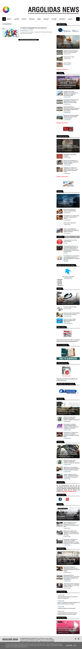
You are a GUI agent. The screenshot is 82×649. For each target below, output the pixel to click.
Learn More (69, 645)
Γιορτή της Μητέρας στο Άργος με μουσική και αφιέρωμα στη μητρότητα (68, 597)
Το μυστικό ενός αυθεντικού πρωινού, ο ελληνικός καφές (70, 210)
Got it (75, 645)
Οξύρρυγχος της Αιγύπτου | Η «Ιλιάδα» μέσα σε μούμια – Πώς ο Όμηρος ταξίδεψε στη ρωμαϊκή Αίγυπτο (71, 169)
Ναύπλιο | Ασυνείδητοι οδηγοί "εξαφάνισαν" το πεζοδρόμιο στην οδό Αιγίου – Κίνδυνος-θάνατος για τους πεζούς (71, 533)
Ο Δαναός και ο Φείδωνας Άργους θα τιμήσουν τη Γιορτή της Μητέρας (68, 410)
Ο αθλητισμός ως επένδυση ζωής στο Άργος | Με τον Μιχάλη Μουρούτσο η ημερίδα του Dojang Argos (71, 434)
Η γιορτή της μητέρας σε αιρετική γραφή (66, 44)
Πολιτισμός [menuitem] (31, 19)
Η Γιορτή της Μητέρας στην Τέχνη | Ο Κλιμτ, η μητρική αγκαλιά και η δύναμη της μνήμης (68, 147)
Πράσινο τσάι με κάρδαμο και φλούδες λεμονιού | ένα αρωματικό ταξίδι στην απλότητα (71, 230)
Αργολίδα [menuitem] (16, 19)
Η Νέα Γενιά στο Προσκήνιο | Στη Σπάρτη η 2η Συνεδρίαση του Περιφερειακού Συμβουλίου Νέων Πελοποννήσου (67, 558)
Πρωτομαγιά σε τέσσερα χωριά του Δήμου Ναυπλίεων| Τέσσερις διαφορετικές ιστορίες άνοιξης (71, 101)
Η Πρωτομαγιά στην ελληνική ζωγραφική (70, 155)
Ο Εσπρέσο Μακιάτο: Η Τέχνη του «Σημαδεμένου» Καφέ (67, 202)
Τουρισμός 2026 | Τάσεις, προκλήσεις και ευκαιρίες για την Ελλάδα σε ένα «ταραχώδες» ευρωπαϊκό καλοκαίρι (71, 93)
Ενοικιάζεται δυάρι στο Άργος (70, 307)
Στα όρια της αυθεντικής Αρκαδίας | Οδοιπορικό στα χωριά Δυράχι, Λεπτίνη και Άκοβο (71, 117)
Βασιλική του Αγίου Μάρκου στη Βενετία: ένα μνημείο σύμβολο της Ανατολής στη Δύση (71, 162)
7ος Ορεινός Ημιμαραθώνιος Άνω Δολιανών (33, 28)
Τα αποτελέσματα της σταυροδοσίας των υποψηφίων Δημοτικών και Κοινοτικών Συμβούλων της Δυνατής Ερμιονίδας (72, 258)
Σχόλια (75, 237)
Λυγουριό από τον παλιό (69, 57)
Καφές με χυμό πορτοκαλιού (70, 223)
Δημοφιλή (60, 237)
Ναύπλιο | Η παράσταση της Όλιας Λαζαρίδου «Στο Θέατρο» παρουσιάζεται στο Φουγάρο (69, 603)
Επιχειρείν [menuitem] (46, 19)
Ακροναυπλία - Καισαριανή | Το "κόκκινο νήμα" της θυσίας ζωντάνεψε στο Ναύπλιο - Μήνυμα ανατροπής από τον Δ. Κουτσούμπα (71, 541)
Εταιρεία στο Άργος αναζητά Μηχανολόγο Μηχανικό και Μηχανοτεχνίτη (70, 320)
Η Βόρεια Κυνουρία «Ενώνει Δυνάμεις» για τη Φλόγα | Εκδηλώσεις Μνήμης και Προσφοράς (72, 418)
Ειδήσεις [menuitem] (9, 19)
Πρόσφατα (68, 237)
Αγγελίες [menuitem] (70, 19)
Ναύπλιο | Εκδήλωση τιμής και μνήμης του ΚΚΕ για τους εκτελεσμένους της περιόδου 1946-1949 (71, 524)
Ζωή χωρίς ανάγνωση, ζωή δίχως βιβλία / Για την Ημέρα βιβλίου (71, 51)
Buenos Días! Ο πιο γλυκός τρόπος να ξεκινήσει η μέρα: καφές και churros (71, 217)
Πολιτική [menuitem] (24, 19)
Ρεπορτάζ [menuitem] (54, 19)
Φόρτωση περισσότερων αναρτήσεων (28, 39)
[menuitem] (4, 19)
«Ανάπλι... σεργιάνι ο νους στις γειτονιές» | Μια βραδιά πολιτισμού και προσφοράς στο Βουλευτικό (71, 476)
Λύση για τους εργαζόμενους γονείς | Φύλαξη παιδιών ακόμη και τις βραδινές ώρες (67, 299)
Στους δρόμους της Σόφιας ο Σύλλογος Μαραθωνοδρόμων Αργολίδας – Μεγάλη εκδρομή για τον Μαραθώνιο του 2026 (71, 426)
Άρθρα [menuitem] (39, 19)
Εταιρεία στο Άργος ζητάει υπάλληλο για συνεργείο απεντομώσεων (72, 313)
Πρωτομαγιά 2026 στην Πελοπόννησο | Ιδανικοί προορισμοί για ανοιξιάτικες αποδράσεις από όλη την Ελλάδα (71, 109)
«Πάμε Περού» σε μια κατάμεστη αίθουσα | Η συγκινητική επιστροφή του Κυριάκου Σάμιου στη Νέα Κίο (71, 469)
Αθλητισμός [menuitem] (62, 19)
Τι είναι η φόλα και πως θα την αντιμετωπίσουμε (70, 241)
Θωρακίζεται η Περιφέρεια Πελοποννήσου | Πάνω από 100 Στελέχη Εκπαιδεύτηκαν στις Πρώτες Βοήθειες (71, 569)
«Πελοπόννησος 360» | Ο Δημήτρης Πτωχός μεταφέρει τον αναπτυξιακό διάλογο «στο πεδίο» (71, 585)
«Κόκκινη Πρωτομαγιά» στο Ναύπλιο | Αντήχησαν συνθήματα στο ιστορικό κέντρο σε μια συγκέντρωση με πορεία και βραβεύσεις (68, 514)
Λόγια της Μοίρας (67, 63)
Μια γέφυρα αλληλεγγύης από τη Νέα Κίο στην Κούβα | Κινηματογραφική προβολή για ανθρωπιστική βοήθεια (68, 452)
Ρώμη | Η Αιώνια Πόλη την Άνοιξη (67, 85)
